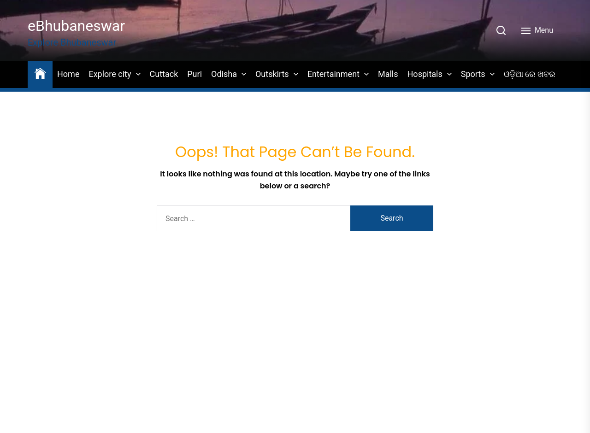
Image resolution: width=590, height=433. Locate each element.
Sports (473, 74)
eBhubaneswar (76, 26)
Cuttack (164, 74)
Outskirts (272, 74)
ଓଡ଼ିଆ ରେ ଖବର (530, 74)
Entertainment (333, 74)
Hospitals (424, 74)
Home (68, 74)
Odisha (224, 74)
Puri (194, 74)
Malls (388, 74)
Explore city (109, 74)
